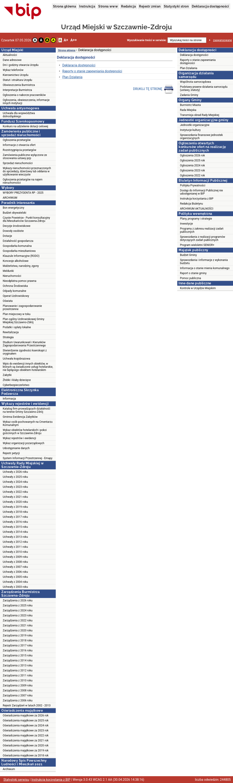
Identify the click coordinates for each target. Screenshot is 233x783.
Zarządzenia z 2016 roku (18, 650)
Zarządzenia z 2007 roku (18, 695)
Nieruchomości (12, 276)
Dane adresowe (12, 60)
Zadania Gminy (189, 95)
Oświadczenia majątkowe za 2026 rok (25, 715)
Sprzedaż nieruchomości (18, 163)
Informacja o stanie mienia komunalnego (205, 268)
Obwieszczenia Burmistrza (19, 85)
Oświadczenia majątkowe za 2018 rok (25, 755)
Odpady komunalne (14, 291)
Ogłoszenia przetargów (17, 140)
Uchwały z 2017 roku (15, 516)
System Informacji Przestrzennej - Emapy (27, 458)
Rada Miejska (188, 110)
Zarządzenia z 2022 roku (18, 620)
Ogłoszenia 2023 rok (192, 170)
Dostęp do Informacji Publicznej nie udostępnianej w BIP (201, 192)
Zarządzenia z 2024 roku (18, 610)
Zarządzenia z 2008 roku (18, 690)
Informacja (9, 398)
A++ (73, 40)
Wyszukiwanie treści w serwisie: (146, 40)
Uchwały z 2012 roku (15, 541)
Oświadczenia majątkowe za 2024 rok (25, 725)
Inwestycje (186, 223)
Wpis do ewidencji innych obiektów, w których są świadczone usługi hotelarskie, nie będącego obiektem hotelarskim (28, 367)
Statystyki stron (176, 6)
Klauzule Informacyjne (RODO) (21, 256)
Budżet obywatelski (14, 212)
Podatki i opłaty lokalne (17, 327)
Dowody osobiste (13, 231)
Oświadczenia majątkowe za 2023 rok (25, 730)
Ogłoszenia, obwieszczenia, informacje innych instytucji (26, 101)
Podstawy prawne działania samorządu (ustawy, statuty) (204, 88)
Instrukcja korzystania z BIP (196, 198)
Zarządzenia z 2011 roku (18, 675)
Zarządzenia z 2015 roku (18, 655)
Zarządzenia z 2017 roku (18, 645)
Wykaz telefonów (13, 70)
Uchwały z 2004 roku (15, 581)
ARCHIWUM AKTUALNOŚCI (196, 208)
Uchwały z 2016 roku (15, 521)
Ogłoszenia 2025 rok (192, 160)
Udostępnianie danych (16, 448)
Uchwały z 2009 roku (15, 556)
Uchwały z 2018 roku (15, 511)
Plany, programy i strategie (196, 218)
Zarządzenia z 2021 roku (18, 625)
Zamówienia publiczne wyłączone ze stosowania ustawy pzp (25, 156)
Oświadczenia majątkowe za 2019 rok (25, 750)
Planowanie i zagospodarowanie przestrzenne (22, 307)
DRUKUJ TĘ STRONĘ (153, 89)
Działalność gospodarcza (18, 241)
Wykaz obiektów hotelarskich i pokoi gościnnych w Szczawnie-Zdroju (25, 431)
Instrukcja (87, 6)
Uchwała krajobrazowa (16, 358)
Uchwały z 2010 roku (15, 551)
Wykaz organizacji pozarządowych (23, 443)
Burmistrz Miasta (190, 105)
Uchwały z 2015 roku (15, 526)
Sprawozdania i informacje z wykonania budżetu (204, 261)
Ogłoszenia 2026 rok (192, 155)
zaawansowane (222, 40)
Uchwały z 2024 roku (15, 481)
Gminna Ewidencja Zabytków (20, 416)
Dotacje (7, 236)
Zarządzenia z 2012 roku (18, 670)
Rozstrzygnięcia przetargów (19, 150)
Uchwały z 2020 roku (15, 501)
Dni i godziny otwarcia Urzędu (20, 65)
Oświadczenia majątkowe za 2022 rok (25, 735)
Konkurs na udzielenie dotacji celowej (25, 126)
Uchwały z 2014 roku (15, 531)
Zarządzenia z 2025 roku (18, 605)
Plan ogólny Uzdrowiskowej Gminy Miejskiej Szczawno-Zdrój (23, 321)
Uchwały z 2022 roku (15, 491)
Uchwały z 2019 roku (15, 506)
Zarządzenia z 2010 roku (18, 680)
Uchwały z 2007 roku (15, 566)
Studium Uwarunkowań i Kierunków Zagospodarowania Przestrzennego (24, 344)
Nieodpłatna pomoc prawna (19, 281)
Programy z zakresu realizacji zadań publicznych (201, 230)
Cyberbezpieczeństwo (16, 385)
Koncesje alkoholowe (15, 261)
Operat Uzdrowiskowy (16, 296)
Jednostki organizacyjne (194, 125)
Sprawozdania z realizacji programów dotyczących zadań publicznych (202, 238)
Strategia (8, 337)
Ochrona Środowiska (15, 286)
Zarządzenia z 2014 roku (18, 660)
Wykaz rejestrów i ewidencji (19, 438)
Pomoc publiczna (190, 278)
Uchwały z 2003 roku (15, 586)
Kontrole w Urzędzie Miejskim (198, 288)
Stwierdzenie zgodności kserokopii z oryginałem (25, 352)
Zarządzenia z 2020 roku (18, 630)
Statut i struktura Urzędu (17, 80)
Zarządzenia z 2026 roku (18, 600)
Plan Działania (72, 77)
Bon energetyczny (13, 207)
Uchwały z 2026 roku (15, 471)
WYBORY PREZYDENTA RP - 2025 (23, 192)
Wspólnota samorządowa (195, 81)
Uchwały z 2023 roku (15, 486)
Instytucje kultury (190, 130)
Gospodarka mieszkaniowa (19, 251)
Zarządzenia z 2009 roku (18, 685)
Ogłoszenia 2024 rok (192, 165)
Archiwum (9, 769)
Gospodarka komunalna (17, 246)
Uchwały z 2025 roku (15, 476)
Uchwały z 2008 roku (15, 561)
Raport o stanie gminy (193, 273)
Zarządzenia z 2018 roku (18, 640)
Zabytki (7, 375)
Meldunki (8, 271)
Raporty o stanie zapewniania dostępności (92, 71)
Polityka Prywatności (192, 185)
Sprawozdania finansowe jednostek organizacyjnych (201, 136)
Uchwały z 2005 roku (15, 576)
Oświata (8, 301)
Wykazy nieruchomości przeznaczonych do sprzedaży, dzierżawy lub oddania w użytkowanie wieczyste (27, 171)
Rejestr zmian (149, 6)
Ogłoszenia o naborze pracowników (24, 95)
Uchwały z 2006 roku (15, 571)
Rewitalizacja (11, 332)
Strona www (108, 6)
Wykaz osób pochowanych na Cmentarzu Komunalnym (28, 423)
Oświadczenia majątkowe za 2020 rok (25, 745)
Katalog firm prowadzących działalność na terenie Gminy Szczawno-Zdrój (26, 410)
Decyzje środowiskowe (16, 226)
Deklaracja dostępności (210, 6)
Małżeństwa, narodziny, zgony (21, 266)
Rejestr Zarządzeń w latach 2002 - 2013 (27, 705)
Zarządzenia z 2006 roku (18, 700)
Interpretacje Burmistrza (17, 90)
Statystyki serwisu (16, 779)
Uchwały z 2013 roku (15, 536)
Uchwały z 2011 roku (15, 546)
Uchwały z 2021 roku (15, 496)
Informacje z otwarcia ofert (19, 145)
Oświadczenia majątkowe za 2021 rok (25, 740)
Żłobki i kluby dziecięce (17, 380)
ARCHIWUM (10, 197)
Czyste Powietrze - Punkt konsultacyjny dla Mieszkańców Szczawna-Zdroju (26, 219)
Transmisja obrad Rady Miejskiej (199, 115)
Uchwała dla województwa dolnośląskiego (19, 115)
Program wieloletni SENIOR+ (197, 245)
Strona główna (64, 6)
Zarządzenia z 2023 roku (18, 615)
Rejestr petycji (11, 453)
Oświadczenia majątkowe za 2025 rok (25, 720)
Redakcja (128, 6)
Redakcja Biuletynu (191, 203)
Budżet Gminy (188, 255)
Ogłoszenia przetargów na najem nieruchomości (23, 181)
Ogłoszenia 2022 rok (192, 175)
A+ (66, 40)
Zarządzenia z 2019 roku (18, 635)
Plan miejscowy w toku (16, 314)
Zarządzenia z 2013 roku (18, 665)
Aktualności (10, 55)
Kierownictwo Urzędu (15, 75)
